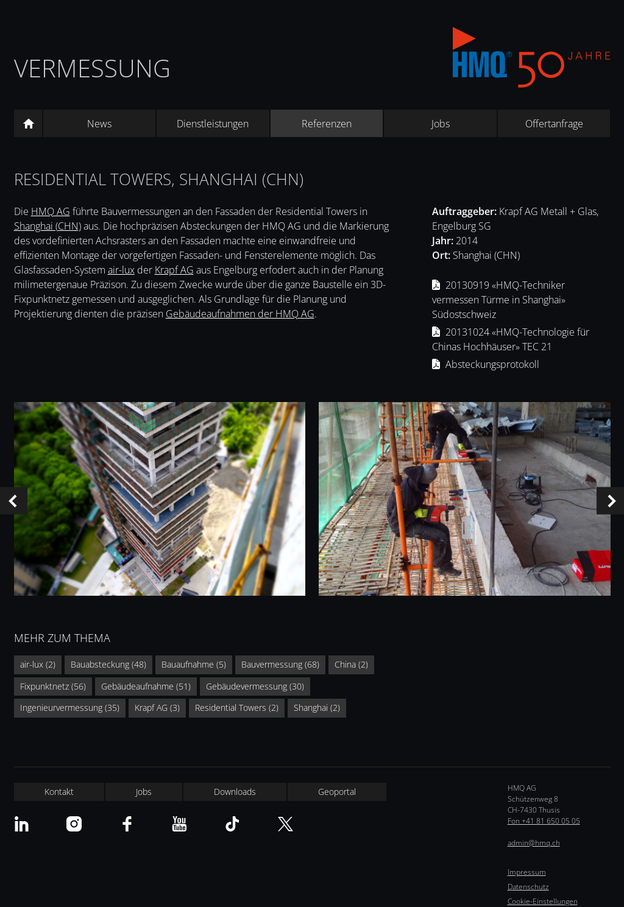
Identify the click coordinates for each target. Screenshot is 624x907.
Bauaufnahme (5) (193, 664)
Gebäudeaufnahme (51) (146, 686)
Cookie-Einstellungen (543, 901)
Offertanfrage (554, 123)
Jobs (440, 123)
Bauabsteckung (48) (108, 664)
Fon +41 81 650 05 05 (544, 821)
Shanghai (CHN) (47, 226)
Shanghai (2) (317, 707)
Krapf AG (174, 270)
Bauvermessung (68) (280, 664)
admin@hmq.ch (534, 843)
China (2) (351, 664)
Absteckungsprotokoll (492, 364)
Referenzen (327, 123)
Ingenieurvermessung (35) (69, 707)
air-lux (121, 270)
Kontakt (59, 791)
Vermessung (92, 68)
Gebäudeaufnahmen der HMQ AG (240, 313)
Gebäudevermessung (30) (255, 686)
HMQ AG (50, 211)
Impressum (527, 872)
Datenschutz (528, 886)
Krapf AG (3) (157, 707)
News (99, 123)
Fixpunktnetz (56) (53, 686)
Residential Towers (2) (236, 707)
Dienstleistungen (213, 123)
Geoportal (337, 791)
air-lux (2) (37, 664)
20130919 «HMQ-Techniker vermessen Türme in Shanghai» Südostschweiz (499, 299)
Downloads (235, 791)
